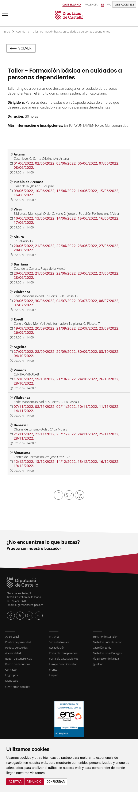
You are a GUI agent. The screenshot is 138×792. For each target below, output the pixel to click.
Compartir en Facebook (58, 495)
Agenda (21, 31)
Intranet (54, 636)
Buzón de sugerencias (18, 658)
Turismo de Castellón (105, 636)
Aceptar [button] (15, 781)
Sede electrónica (59, 642)
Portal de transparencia (63, 653)
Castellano (71, 4)
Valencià (91, 4)
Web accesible (124, 4)
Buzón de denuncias (17, 664)
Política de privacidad (18, 642)
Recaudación (57, 647)
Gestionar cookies (17, 687)
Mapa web (11, 680)
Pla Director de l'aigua (106, 658)
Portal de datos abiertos (63, 658)
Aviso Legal (12, 636)
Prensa (53, 669)
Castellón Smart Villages (107, 653)
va (109, 4)
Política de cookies (16, 647)
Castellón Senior (102, 647)
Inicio (7, 31)
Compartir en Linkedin (79, 495)
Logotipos (11, 675)
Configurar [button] (55, 781)
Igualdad (98, 664)
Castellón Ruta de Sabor (107, 642)
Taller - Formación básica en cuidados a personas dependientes (71, 31)
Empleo (53, 675)
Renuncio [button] (34, 781)
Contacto (10, 669)
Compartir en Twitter (69, 495)
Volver (24, 48)
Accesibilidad (13, 653)
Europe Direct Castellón (63, 664)
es (102, 4)
